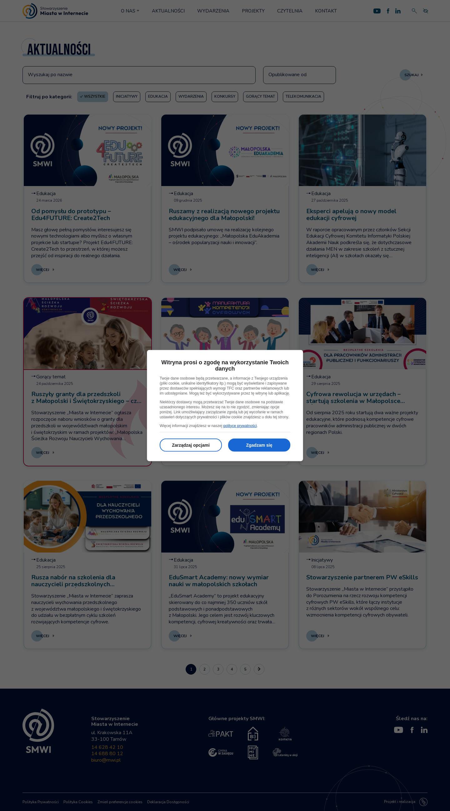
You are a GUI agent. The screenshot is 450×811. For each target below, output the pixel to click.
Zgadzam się (259, 444)
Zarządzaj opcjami (191, 444)
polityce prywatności (240, 425)
